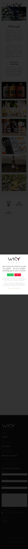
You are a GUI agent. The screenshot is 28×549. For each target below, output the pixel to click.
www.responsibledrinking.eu (14, 288)
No (17, 274)
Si (10, 274)
